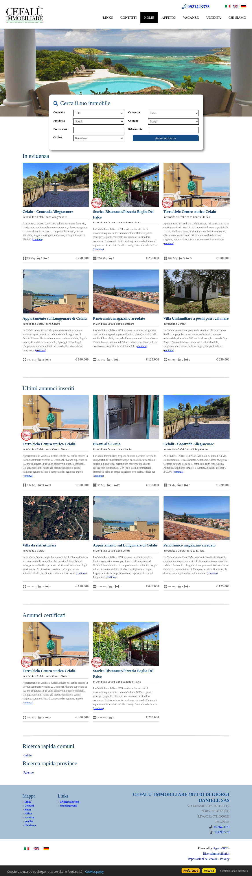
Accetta (209, 870)
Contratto (59, 112)
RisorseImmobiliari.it (216, 853)
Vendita (213, 17)
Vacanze (191, 17)
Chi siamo (237, 17)
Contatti (128, 17)
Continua (37, 239)
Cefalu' (28, 755)
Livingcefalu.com (69, 801)
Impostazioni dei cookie (203, 859)
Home (149, 17)
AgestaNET (220, 848)
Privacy (225, 859)
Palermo (29, 772)
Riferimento (135, 129)
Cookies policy (94, 871)
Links (108, 17)
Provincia (59, 120)
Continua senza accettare (234, 870)
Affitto (168, 17)
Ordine (57, 137)
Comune (133, 120)
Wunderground (68, 805)
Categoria (134, 112)
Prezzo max (60, 129)
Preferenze (190, 870)
